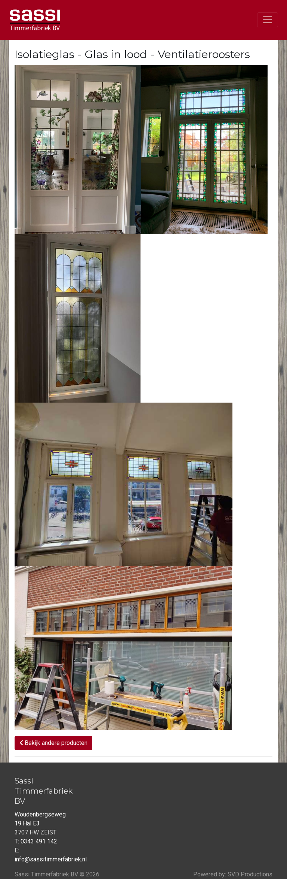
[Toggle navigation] (267, 19)
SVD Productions (250, 874)
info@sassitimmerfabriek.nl (51, 859)
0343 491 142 (39, 841)
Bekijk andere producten (53, 742)
